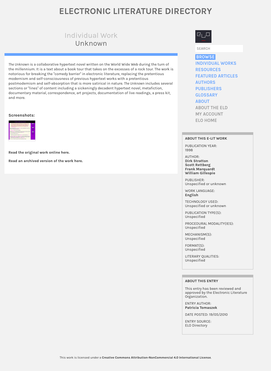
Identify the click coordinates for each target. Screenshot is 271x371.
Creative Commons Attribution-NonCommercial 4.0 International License (156, 357)
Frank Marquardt (200, 169)
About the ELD (211, 107)
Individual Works (215, 63)
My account (209, 114)
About (202, 101)
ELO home (206, 120)
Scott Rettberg (197, 165)
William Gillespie (200, 173)
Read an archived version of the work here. (45, 161)
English (191, 195)
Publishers (208, 88)
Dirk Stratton (196, 161)
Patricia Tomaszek (201, 307)
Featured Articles (216, 76)
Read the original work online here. (39, 152)
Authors (205, 82)
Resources (208, 69)
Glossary (206, 95)
